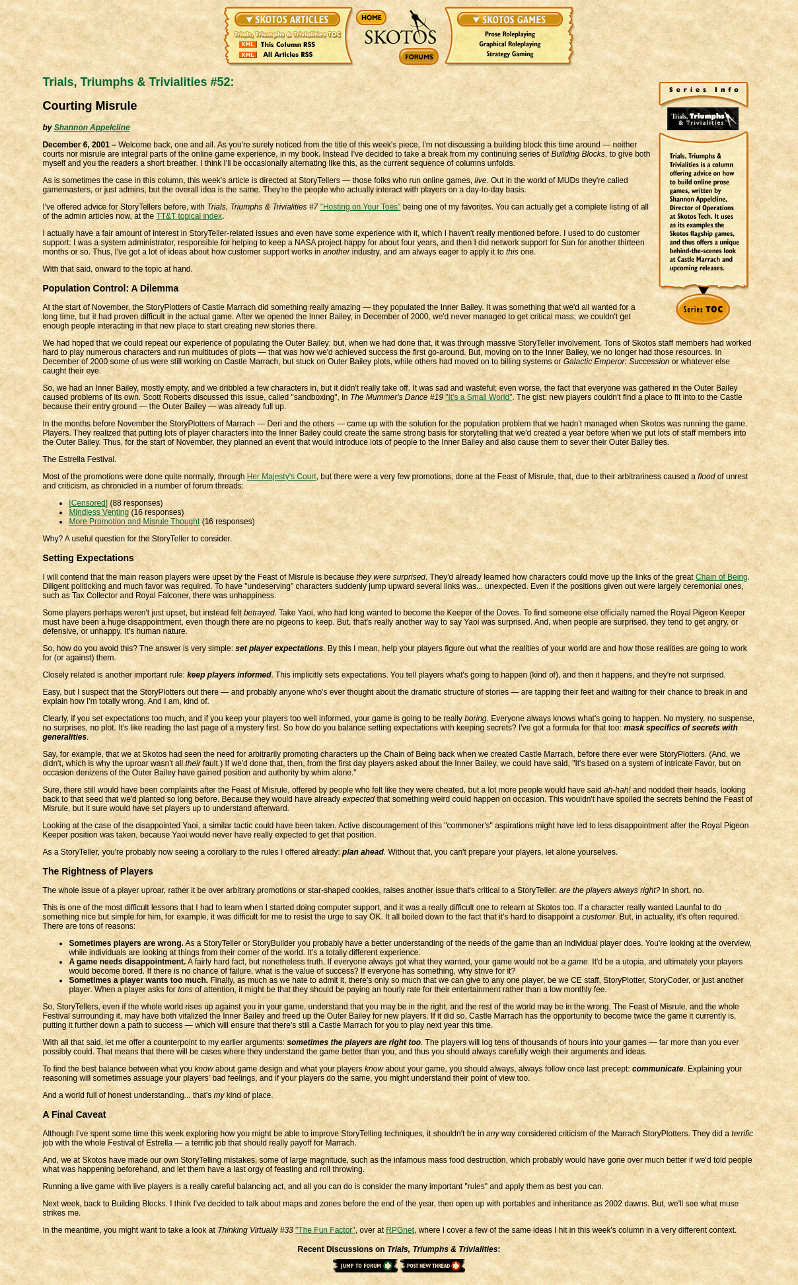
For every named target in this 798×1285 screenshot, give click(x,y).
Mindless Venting (99, 512)
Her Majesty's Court (281, 476)
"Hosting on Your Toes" (360, 207)
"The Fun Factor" (325, 1230)
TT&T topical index (189, 216)
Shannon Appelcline (92, 127)
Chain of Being (722, 577)
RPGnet (400, 1230)
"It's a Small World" (478, 397)
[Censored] (88, 503)
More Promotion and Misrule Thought (134, 521)
